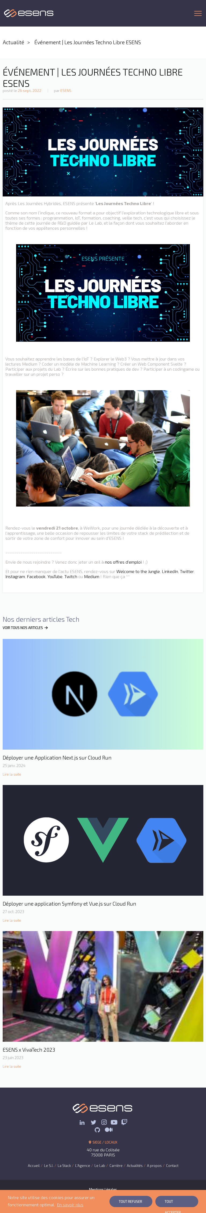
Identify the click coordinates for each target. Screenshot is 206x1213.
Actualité (13, 42)
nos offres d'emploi (123, 561)
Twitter (187, 571)
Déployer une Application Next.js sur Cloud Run (57, 757)
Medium (91, 576)
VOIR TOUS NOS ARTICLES (25, 628)
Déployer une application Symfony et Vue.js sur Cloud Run (69, 904)
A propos (154, 1165)
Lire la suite (12, 774)
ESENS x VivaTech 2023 (29, 1050)
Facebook (36, 576)
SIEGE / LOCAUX (103, 1142)
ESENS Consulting (29, 13)
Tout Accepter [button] (173, 1203)
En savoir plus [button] (70, 1204)
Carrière (116, 1165)
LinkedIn (170, 571)
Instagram (15, 576)
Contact (172, 1165)
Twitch (70, 576)
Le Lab (99, 1165)
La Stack (64, 1165)
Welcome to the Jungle (138, 571)
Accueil (34, 1165)
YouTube (54, 576)
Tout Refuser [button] (130, 1201)
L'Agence (82, 1165)
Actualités (135, 1165)
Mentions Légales (103, 1189)
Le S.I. (48, 1165)
